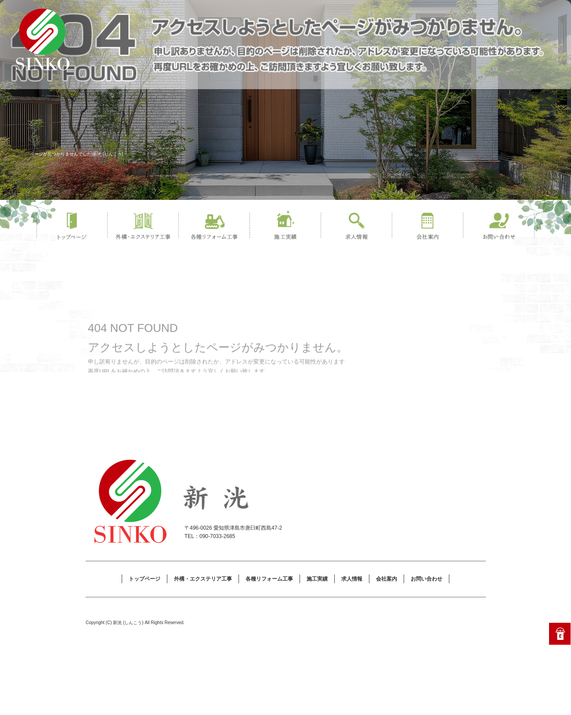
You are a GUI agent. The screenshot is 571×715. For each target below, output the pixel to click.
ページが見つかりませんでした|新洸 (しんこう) (76, 154)
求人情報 (356, 226)
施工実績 (285, 226)
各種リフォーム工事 (214, 226)
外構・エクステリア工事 (143, 226)
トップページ (72, 226)
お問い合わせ (499, 226)
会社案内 (427, 226)
